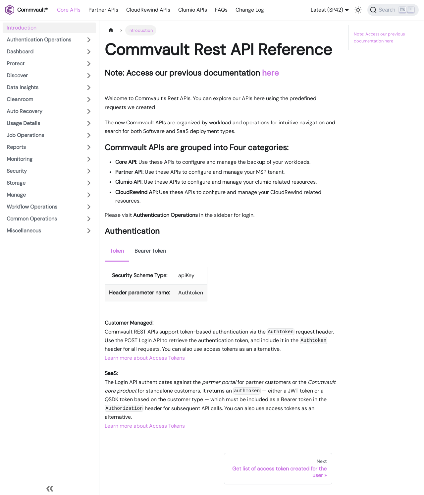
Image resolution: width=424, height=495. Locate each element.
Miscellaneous (24, 230)
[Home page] (111, 30)
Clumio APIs (192, 9)
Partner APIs (103, 9)
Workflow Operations (32, 206)
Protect (16, 63)
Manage (16, 194)
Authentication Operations (39, 39)
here (270, 73)
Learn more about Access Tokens (145, 357)
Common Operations (32, 218)
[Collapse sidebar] (49, 488)
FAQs (221, 9)
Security (17, 170)
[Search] (393, 10)
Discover (17, 75)
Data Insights (22, 87)
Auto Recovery (24, 111)
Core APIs (68, 9)
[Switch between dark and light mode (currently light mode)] (358, 10)
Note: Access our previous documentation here (379, 37)
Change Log (250, 9)
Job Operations (25, 135)
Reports (16, 147)
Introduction (21, 27)
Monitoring (19, 158)
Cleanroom (20, 99)
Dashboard (20, 51)
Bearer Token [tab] (150, 250)
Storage (16, 182)
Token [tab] (117, 250)
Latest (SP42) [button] (327, 9)
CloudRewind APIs (148, 9)
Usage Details (23, 123)
